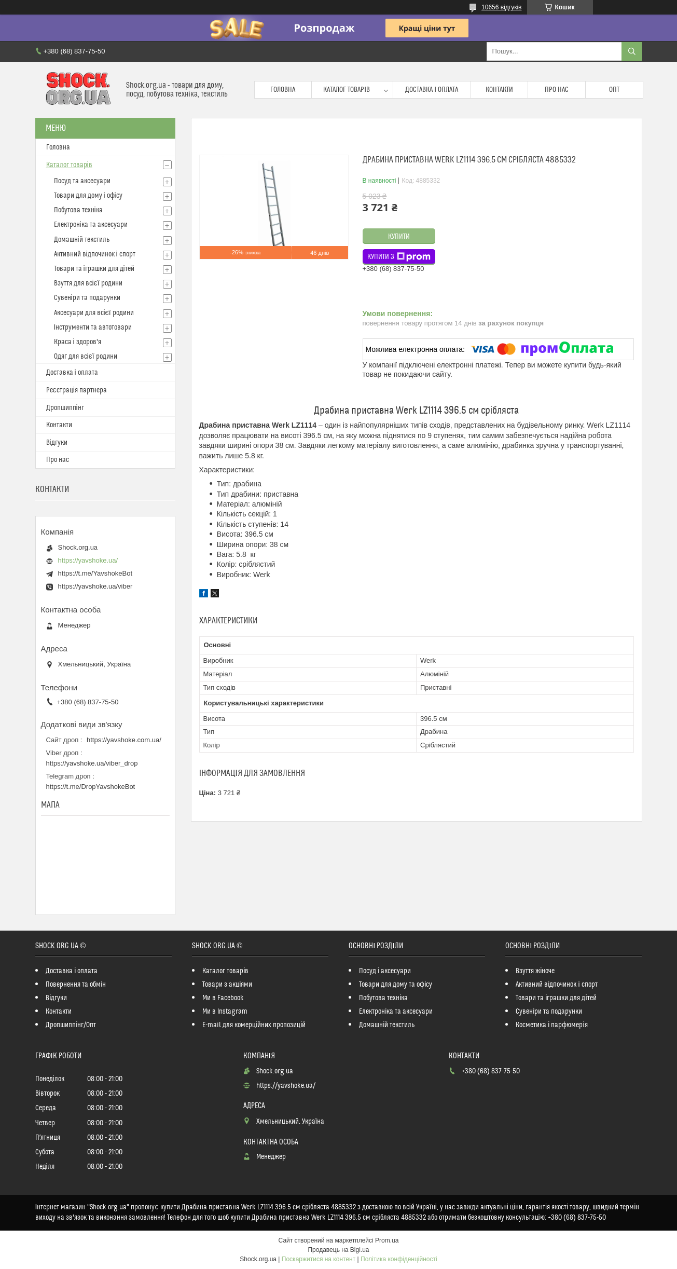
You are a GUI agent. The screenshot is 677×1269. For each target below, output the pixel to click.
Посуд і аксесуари (385, 971)
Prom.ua (386, 1240)
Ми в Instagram (224, 1011)
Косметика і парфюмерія (551, 1025)
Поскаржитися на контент (318, 1259)
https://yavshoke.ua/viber (95, 586)
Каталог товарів (346, 90)
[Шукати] (631, 51)
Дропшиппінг (65, 408)
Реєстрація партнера (76, 390)
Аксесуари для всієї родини (94, 313)
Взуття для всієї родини (88, 283)
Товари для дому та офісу (395, 984)
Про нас (557, 90)
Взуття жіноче (535, 971)
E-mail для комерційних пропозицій (254, 1025)
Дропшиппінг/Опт (71, 1025)
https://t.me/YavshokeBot (95, 573)
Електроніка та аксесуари (91, 225)
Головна (282, 90)
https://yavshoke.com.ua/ (124, 740)
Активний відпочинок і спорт (94, 254)
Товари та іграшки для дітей (94, 269)
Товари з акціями (227, 984)
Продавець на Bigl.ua (338, 1249)
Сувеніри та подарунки (87, 298)
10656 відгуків (501, 7)
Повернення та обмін (76, 984)
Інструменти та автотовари (93, 327)
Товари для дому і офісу (88, 196)
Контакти (499, 90)
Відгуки (56, 443)
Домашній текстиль (81, 240)
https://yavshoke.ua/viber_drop (92, 763)
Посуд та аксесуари (82, 181)
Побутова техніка (78, 210)
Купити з (399, 257)
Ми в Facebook (223, 998)
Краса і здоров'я (77, 342)
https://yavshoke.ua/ (88, 560)
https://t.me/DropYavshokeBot (90, 786)
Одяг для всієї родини (85, 356)
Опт (614, 90)
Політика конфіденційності (399, 1259)
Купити (399, 237)
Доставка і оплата (431, 90)
